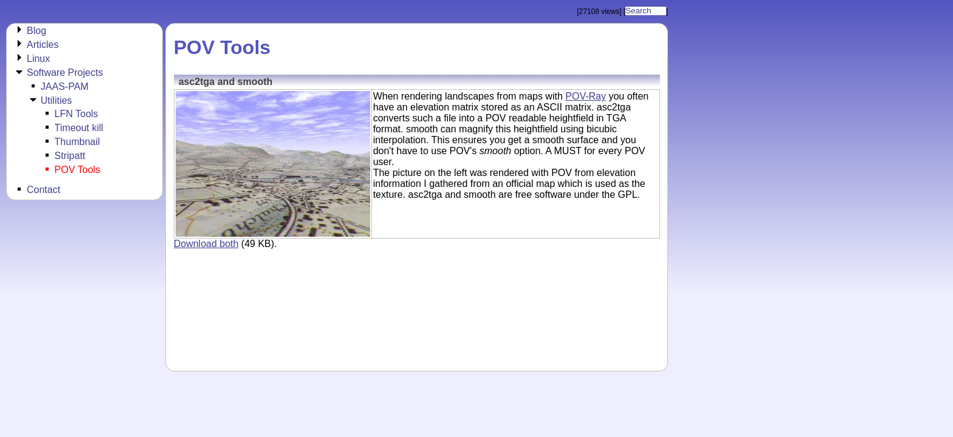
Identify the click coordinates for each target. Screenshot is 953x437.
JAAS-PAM (65, 86)
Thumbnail (77, 142)
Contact (43, 190)
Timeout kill (79, 128)
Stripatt (70, 156)
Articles (42, 44)
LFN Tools (76, 114)
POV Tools (77, 169)
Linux (38, 58)
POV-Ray (585, 96)
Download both (206, 244)
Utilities (56, 100)
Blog (36, 30)
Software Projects (65, 72)
